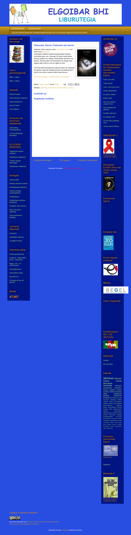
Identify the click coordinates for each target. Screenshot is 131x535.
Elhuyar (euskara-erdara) (19, 183)
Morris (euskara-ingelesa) (15, 211)
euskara (106, 392)
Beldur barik (107, 98)
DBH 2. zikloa (14, 81)
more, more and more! (111, 87)
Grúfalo (106, 360)
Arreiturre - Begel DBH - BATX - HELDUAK (18, 259)
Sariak (118, 381)
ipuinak (105, 409)
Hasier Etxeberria (16, 102)
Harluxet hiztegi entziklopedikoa (15, 192)
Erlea (119, 422)
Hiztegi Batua (14, 197)
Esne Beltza (107, 424)
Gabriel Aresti (117, 413)
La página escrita (16, 241)
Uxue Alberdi (14, 109)
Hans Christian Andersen (19, 98)
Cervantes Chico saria (110, 422)
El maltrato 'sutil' (109, 117)
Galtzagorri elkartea (17, 237)
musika (110, 403)
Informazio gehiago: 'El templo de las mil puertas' (51, 77)
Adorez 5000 (14, 180)
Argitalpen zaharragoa (87, 160)
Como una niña (108, 79)
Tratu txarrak (107, 83)
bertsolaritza (107, 388)
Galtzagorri (106, 420)
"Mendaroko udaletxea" (18, 166)
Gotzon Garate (15, 94)
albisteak (44, 88)
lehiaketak (107, 385)
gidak (105, 394)
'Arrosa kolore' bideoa (111, 126)
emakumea (117, 396)
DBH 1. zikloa (14, 77)
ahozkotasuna (107, 405)
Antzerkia (118, 392)
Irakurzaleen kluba (16, 273)
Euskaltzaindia (108, 416)
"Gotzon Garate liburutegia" (15, 162)
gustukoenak (113, 420)
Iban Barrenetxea (115, 409)
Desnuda (46, 52)
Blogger (65, 530)
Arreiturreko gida (18, 28)
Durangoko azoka (116, 397)
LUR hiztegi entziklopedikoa (15, 129)
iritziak (119, 420)
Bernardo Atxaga (115, 414)
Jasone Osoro (15, 105)
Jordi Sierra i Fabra (63, 49)
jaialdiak (106, 396)
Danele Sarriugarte (112, 411)
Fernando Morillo (116, 418)
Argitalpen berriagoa (42, 160)
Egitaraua (106, 464)
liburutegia (107, 383)
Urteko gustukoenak (17, 254)
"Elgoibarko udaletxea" (18, 157)
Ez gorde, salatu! (109, 94)
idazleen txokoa (115, 390)
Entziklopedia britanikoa (18, 187)
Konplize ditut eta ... (110, 113)
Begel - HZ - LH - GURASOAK (16, 264)
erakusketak (112, 407)
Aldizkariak (118, 394)
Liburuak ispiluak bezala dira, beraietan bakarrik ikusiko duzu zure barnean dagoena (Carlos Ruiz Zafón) (49, 33)
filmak (105, 407)
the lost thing (108, 364)
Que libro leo (14, 277)
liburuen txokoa (68, 88)
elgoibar (119, 405)
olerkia (111, 392)
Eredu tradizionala (109, 91)
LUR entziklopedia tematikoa (16, 134)
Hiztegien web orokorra (18, 206)
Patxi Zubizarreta (116, 426)
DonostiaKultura (15, 269)
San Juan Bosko (108, 428)
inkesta (119, 407)
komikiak (106, 398)
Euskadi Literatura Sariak (112, 399)
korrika (105, 414)
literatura (118, 386)
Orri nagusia (64, 160)
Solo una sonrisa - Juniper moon (109, 103)
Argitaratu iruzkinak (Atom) (72, 168)
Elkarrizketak (107, 413)
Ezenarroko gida (35, 28)
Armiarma (13, 233)
